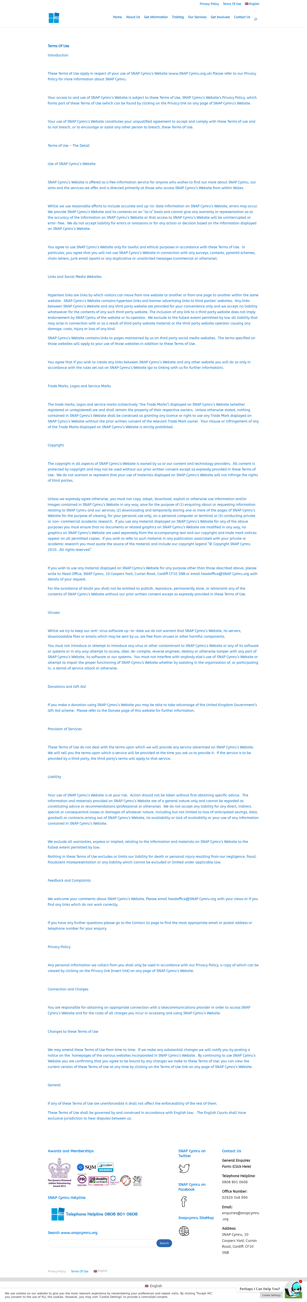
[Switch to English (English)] (153, 1286)
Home (117, 17)
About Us (133, 17)
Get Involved (220, 17)
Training (178, 17)
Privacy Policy (209, 4)
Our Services (197, 17)
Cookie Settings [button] (271, 1295)
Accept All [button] (293, 1295)
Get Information (156, 17)
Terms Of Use (232, 4)
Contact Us (242, 17)
